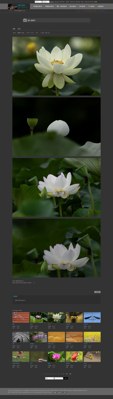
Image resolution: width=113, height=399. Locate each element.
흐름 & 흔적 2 (51, 343)
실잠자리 (86, 324)
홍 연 (31, 324)
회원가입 (56, 1)
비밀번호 (45, 1)
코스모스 (86, 343)
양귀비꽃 (68, 363)
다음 (67, 373)
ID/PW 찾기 (61, 1)
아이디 (36, 1)
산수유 (85, 363)
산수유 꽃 (68, 324)
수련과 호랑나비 (15, 363)
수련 (31, 363)
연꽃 (49, 363)
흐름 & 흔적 (68, 343)
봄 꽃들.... (32, 343)
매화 (13, 324)
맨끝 (70, 373)
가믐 (13, 343)
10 (63, 373)
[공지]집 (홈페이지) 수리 (19, 10)
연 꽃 (49, 324)
